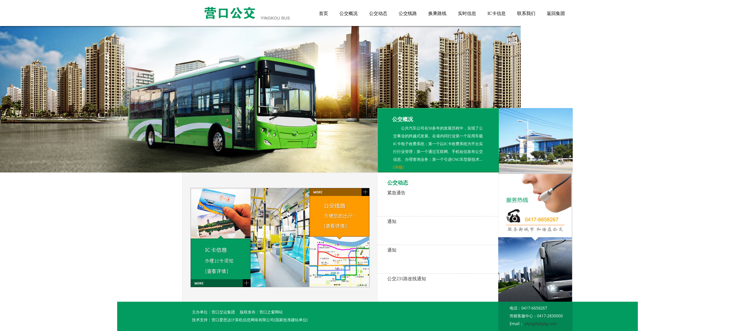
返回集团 (556, 13)
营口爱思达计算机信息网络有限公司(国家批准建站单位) (260, 320)
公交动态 (378, 13)
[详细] (398, 167)
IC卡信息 (496, 13)
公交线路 (408, 13)
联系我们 (526, 13)
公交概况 (348, 13)
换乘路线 (437, 13)
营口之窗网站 (271, 312)
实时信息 (467, 13)
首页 (323, 13)
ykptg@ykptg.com (541, 323)
